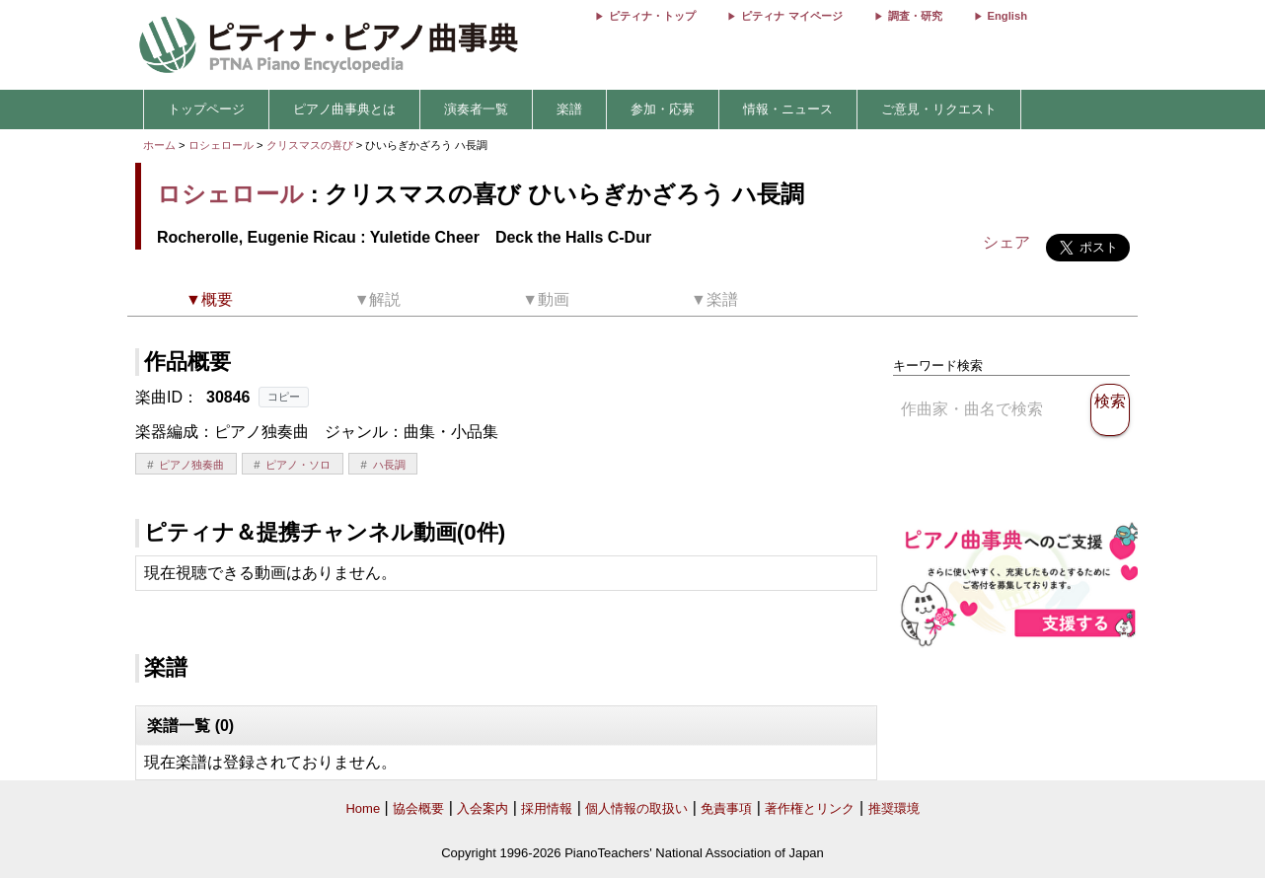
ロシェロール (221, 145)
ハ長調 (389, 465)
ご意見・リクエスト (939, 109)
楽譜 (569, 109)
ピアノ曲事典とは (344, 109)
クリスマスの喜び (311, 145)
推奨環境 (894, 808)
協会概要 (418, 808)
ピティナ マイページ (791, 16)
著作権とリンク (810, 808)
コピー (283, 396)
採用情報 (546, 808)
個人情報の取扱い (636, 808)
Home (362, 808)
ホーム (159, 145)
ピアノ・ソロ (298, 465)
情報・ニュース (788, 109)
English (1007, 16)
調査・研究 (915, 16)
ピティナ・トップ (652, 16)
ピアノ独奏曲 (191, 465)
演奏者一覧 (476, 109)
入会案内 (482, 808)
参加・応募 (663, 109)
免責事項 (726, 808)
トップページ (206, 109)
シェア (1006, 242)
